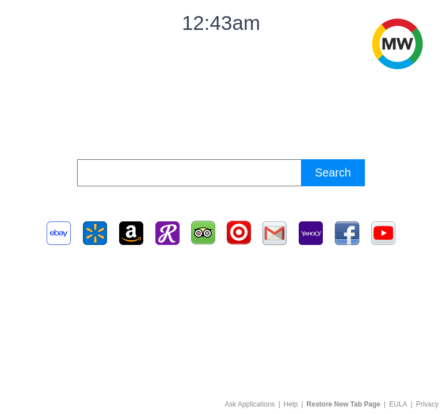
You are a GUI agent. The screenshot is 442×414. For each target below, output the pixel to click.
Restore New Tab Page (343, 404)
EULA (398, 404)
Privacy (427, 404)
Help (291, 404)
